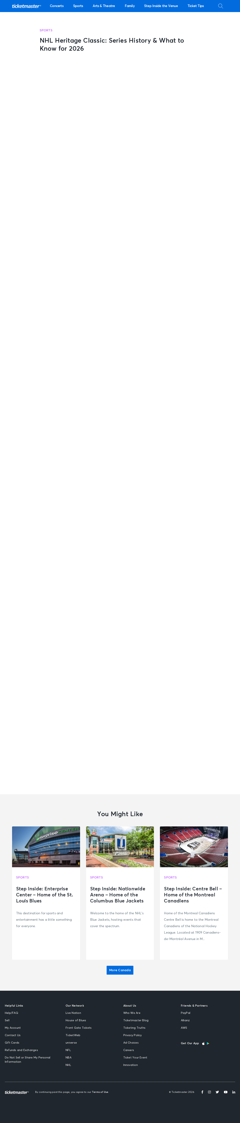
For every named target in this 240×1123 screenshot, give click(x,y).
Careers (128, 1050)
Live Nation (73, 1013)
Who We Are (131, 1013)
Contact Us (13, 1035)
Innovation (130, 1065)
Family (130, 6)
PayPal (185, 1013)
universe (71, 1042)
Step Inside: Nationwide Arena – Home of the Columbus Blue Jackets (117, 895)
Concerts (57, 6)
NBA (68, 1057)
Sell (7, 1020)
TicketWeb (73, 1035)
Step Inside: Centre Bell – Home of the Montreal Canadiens (193, 895)
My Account (13, 1027)
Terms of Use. (100, 1092)
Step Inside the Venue (161, 6)
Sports (78, 6)
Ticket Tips (195, 6)
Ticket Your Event (135, 1057)
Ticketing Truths (134, 1027)
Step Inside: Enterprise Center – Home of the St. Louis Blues (44, 895)
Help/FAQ (11, 1013)
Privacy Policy (132, 1035)
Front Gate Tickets (79, 1027)
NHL (68, 1065)
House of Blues (76, 1020)
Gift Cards (12, 1042)
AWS (184, 1027)
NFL (68, 1050)
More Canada (120, 970)
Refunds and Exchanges (21, 1050)
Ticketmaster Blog (136, 1020)
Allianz (185, 1020)
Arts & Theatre (104, 6)
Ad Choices (131, 1042)
